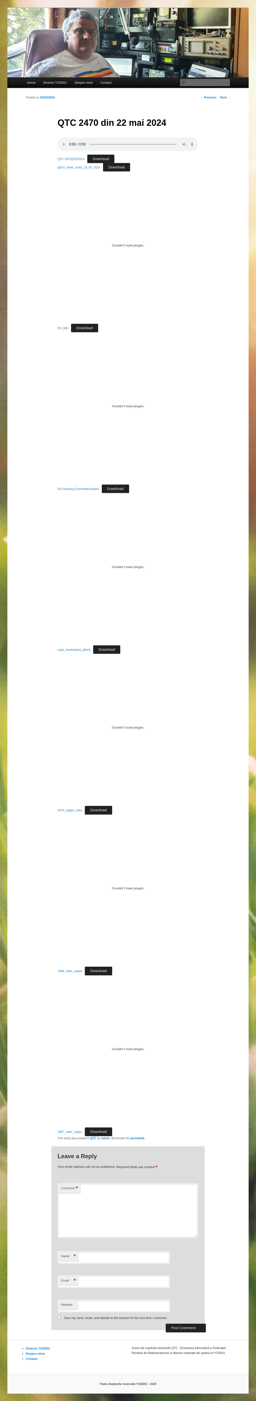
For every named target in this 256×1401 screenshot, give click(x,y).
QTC (93, 1138)
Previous (208, 97)
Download (101, 159)
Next (225, 97)
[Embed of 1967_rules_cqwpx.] (128, 1049)
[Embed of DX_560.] (128, 245)
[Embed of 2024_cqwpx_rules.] (128, 727)
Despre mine (84, 82)
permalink (138, 1138)
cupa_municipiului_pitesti (74, 650)
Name (68, 1256)
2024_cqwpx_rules (70, 810)
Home (31, 82)
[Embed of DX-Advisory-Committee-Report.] (128, 406)
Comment (69, 1188)
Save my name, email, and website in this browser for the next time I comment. (115, 1318)
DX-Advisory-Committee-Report (78, 489)
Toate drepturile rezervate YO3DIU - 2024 (128, 1384)
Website (67, 1304)
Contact (105, 82)
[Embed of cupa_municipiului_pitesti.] (128, 567)
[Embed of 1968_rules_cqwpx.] (128, 888)
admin (105, 1138)
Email (68, 1280)
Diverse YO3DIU (55, 82)
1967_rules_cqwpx (70, 1132)
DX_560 (63, 328)
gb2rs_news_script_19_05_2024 (79, 167)
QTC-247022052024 (71, 159)
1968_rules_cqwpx (70, 971)
